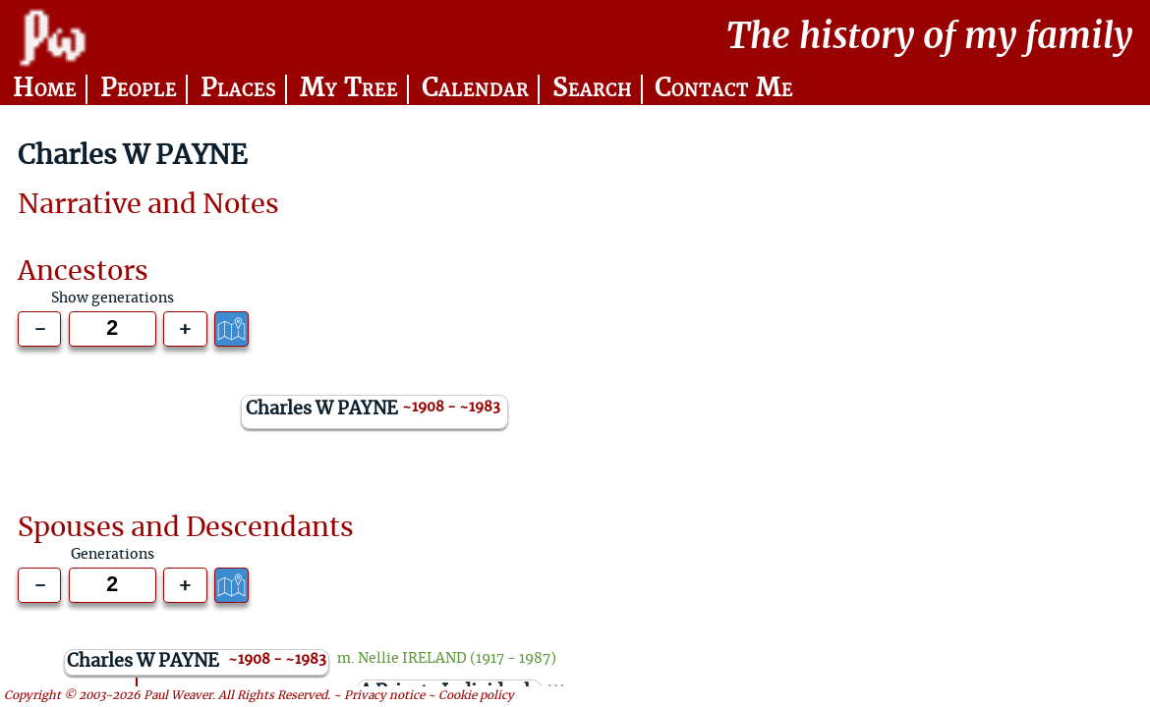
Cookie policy (476, 696)
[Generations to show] (112, 329)
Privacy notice (384, 696)
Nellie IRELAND (412, 659)
